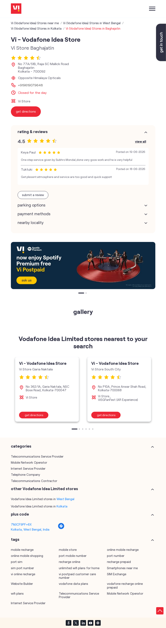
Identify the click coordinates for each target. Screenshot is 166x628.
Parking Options (31, 205)
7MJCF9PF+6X (21, 524)
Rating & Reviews (33, 131)
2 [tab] (86, 293)
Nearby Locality (31, 222)
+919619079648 (30, 85)
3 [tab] (83, 429)
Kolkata (62, 506)
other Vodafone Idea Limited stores (44, 488)
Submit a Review (33, 195)
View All (140, 141)
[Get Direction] (61, 528)
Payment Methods (34, 213)
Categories (21, 446)
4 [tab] (86, 429)
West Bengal (65, 499)
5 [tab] (90, 429)
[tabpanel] (83, 265)
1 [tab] (79, 293)
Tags (15, 539)
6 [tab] (93, 429)
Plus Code (20, 514)
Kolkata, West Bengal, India (30, 529)
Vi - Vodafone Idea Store (42, 363)
